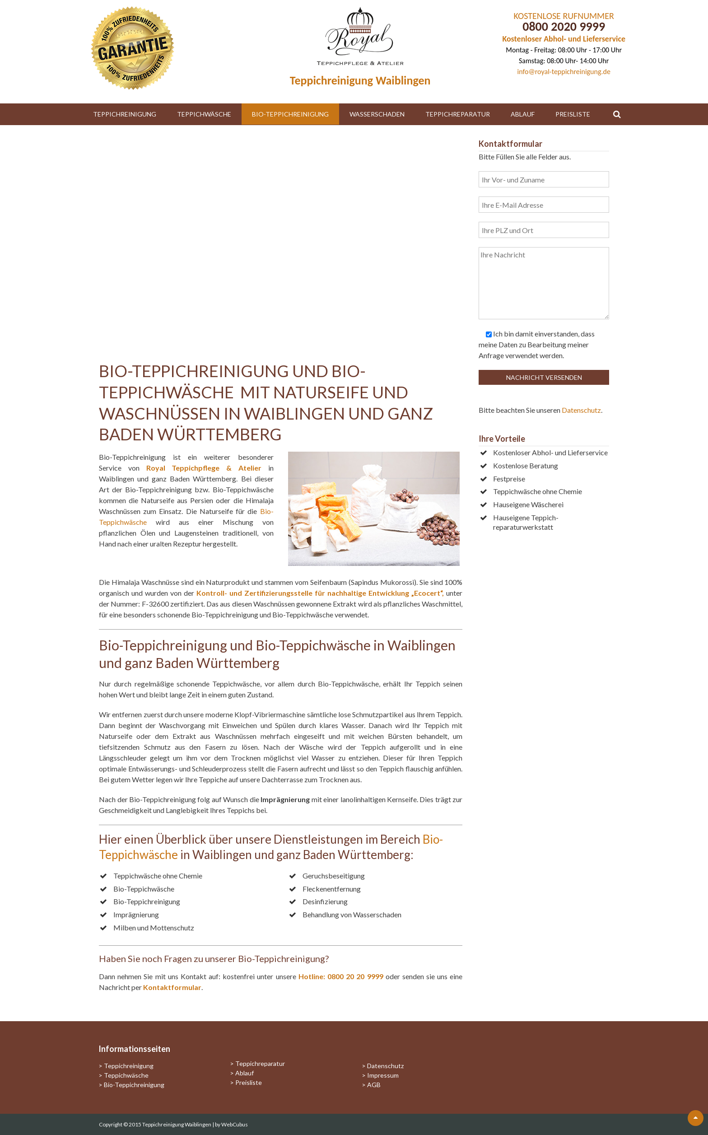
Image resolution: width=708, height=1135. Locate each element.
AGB (374, 1084)
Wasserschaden (377, 114)
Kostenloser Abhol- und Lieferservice (563, 39)
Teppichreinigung (124, 114)
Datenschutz (581, 410)
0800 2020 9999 (563, 26)
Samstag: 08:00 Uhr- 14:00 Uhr (564, 60)
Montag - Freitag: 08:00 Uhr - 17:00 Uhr (564, 50)
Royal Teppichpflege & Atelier (203, 467)
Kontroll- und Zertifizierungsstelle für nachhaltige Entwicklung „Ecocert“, (320, 593)
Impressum (383, 1075)
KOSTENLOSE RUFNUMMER (564, 15)
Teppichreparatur (457, 114)
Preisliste (572, 114)
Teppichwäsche (204, 114)
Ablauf (523, 114)
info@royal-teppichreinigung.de (563, 71)
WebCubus (234, 1124)
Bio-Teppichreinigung (290, 114)
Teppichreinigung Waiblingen (177, 1124)
